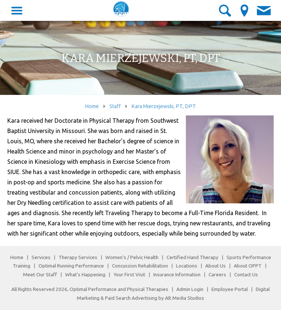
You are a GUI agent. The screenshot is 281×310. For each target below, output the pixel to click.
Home (92, 106)
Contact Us (246, 274)
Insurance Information (177, 274)
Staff (115, 106)
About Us (215, 266)
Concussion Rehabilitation (140, 266)
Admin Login (189, 289)
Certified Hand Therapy (192, 257)
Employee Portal (229, 289)
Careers (217, 274)
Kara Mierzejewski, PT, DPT (163, 106)
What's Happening (85, 274)
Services (40, 257)
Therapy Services (78, 257)
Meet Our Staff (40, 274)
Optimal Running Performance (71, 266)
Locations (186, 266)
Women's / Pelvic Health (132, 257)
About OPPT (248, 266)
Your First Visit (129, 274)
